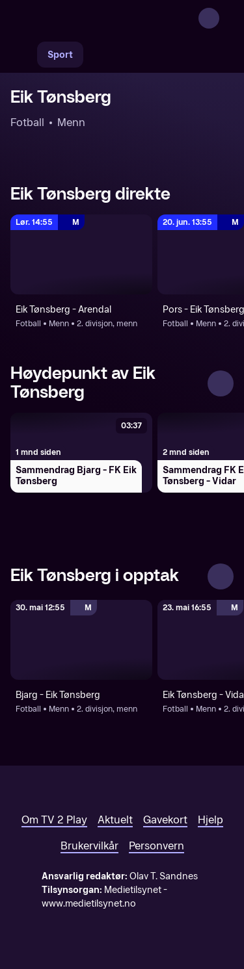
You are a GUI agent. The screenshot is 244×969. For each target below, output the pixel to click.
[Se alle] (221, 383)
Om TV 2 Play (54, 820)
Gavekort (165, 820)
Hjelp (210, 820)
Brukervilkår (89, 846)
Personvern (156, 846)
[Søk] (23, 55)
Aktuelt (115, 820)
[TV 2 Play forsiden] (108, 18)
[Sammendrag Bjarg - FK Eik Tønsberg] (81, 453)
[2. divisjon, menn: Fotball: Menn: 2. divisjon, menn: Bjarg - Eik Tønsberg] (81, 640)
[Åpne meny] (226, 18)
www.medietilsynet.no (89, 903)
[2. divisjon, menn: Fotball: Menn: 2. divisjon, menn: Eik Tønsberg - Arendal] (81, 254)
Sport (60, 54)
